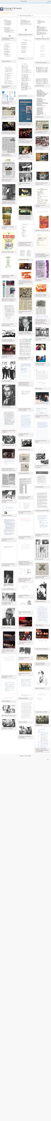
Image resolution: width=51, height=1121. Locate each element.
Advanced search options (25, 15)
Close (49, 1)
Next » (48, 759)
